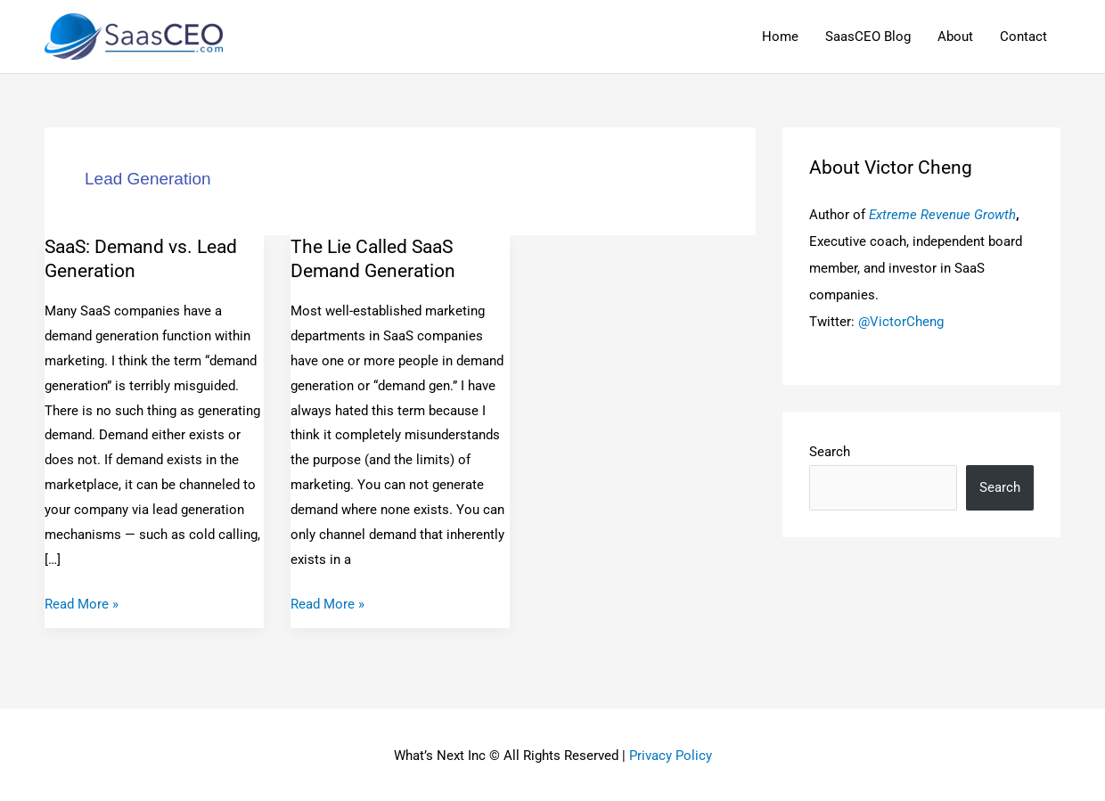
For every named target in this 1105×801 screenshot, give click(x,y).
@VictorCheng (901, 322)
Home (780, 37)
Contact (1023, 37)
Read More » (82, 602)
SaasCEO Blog (868, 37)
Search (829, 452)
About (955, 37)
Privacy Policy (670, 756)
